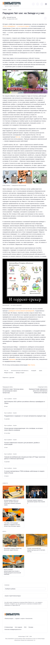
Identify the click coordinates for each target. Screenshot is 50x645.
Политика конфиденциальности (13, 629)
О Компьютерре (9, 627)
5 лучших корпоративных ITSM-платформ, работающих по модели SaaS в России (24, 472)
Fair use (6, 370)
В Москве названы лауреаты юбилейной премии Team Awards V (36, 502)
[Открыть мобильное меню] (46, 4)
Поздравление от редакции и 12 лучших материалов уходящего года (25, 416)
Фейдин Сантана (8, 372)
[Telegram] (11, 622)
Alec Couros (31, 365)
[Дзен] (14, 622)
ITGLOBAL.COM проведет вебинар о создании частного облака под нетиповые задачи (12, 524)
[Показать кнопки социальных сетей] (33, 4)
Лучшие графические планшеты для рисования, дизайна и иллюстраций (22, 443)
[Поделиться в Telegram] (6, 380)
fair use (18, 137)
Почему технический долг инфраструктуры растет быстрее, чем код (36, 550)
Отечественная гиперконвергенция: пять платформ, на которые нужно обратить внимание (23, 429)
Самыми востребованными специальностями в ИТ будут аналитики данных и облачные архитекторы (24, 457)
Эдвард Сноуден (20, 372)
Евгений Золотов (11, 17)
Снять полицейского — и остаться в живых (16, 26)
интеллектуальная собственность (19, 370)
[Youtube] (8, 622)
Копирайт (33, 370)
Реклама (30, 627)
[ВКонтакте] (6, 622)
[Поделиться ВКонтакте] (4, 380)
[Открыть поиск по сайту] (41, 4)
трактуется (12, 359)
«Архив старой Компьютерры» (13, 595)
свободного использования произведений (21, 311)
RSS (25, 627)
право (40, 370)
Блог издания (18, 627)
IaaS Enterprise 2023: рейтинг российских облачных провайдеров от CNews (24, 402)
